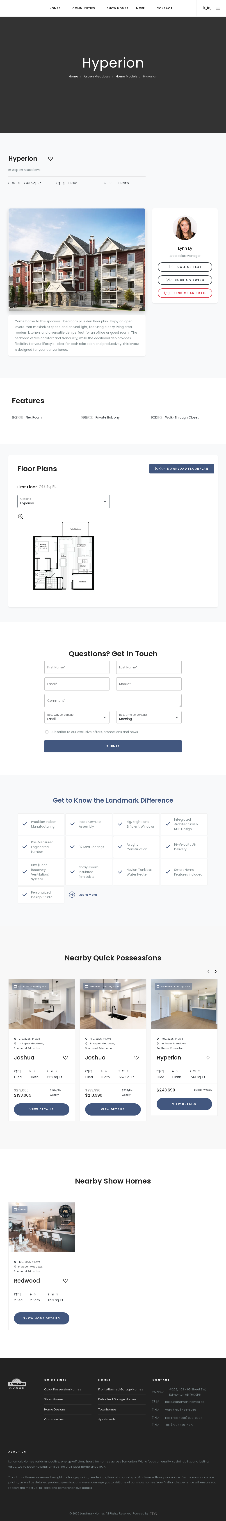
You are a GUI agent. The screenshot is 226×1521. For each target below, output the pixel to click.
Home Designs (55, 1409)
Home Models (127, 76)
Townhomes (107, 1409)
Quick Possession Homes (62, 1389)
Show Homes (54, 1399)
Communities (54, 1419)
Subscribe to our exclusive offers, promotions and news (94, 732)
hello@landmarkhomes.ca (184, 1402)
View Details (42, 1109)
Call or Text (185, 267)
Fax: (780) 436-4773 (179, 1425)
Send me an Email (185, 293)
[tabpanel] (63, 541)
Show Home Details (41, 1318)
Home (73, 76)
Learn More (83, 894)
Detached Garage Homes (117, 1399)
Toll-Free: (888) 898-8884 (183, 1418)
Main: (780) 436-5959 (180, 1410)
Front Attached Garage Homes (120, 1389)
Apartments (107, 1419)
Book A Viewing (185, 280)
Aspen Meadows (97, 76)
